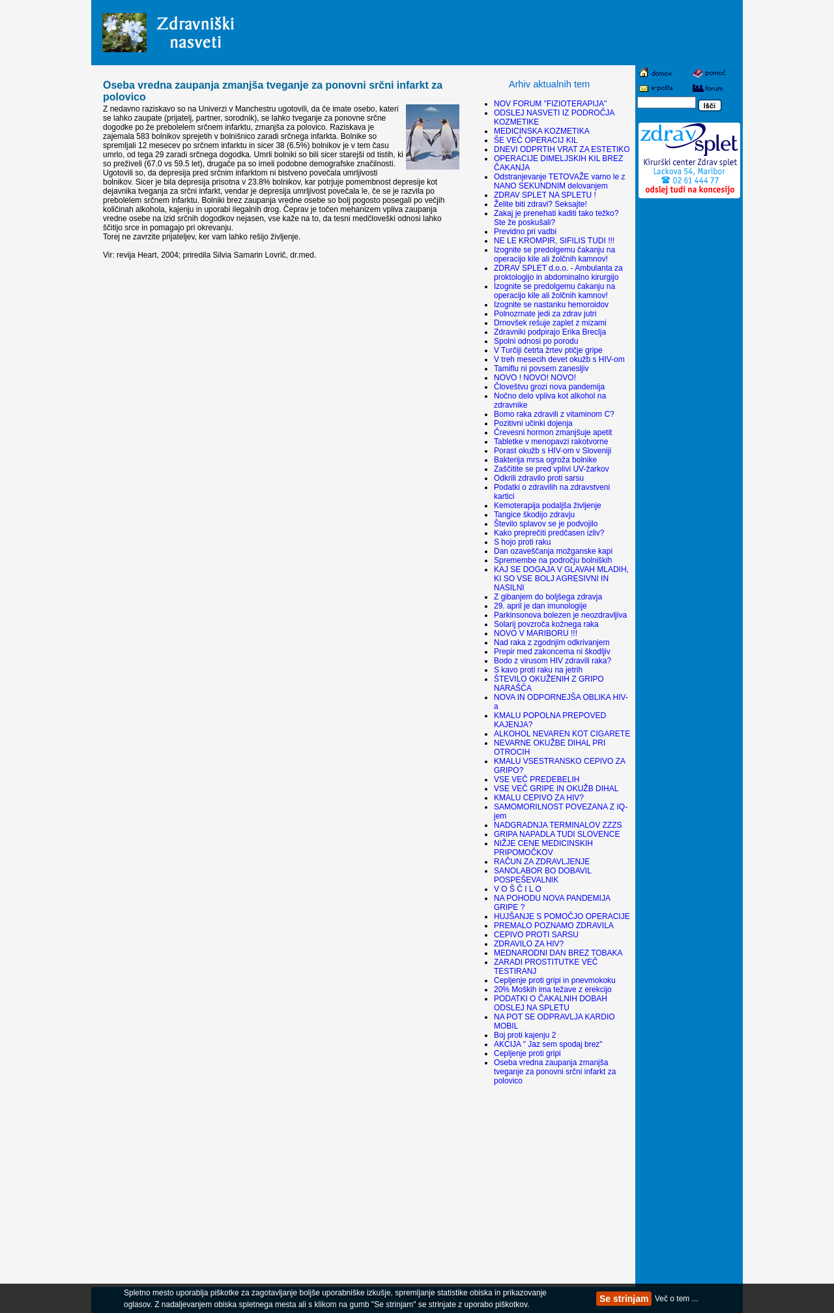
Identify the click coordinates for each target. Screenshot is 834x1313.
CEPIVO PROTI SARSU (536, 934)
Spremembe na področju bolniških (553, 560)
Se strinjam (623, 1298)
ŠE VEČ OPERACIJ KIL (536, 140)
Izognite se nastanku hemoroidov (551, 304)
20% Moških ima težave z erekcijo (553, 989)
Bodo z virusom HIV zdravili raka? (552, 660)
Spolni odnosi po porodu (536, 341)
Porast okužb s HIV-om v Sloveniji (552, 450)
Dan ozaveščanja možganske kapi (553, 551)
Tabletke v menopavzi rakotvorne (551, 441)
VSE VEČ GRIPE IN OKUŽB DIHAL (556, 788)
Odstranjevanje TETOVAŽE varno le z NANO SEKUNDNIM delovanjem (559, 181)
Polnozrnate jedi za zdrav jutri (545, 313)
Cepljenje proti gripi (527, 1053)
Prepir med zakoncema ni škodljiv (552, 651)
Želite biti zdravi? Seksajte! (540, 204)
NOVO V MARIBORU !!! (535, 633)
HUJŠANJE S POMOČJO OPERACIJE (562, 916)
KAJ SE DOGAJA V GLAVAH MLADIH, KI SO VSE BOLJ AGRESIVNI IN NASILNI (561, 578)
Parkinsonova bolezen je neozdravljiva (560, 615)
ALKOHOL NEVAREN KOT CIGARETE (562, 733)
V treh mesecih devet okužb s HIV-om (559, 359)
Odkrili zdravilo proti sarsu (539, 478)
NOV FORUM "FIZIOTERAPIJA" (550, 103)
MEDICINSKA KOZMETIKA (542, 131)
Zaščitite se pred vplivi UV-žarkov (551, 469)
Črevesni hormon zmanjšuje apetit (553, 432)
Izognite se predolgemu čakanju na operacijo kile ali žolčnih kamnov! (554, 254)
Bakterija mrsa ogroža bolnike (545, 459)
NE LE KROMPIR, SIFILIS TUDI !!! (554, 240)
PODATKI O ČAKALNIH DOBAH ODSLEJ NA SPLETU (550, 1003)
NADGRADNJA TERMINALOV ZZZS (558, 825)
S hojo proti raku (522, 542)
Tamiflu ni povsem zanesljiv (541, 368)
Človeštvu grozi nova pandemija (549, 386)
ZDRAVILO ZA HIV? (529, 943)
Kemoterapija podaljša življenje (547, 505)
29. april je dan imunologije (540, 606)
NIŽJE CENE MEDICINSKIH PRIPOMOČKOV (543, 848)
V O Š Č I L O (517, 889)
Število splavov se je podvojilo (545, 523)
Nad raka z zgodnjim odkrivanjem (551, 642)
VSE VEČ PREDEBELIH (536, 779)
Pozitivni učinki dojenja (533, 423)
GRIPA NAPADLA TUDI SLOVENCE (557, 834)
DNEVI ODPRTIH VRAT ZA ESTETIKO (562, 149)
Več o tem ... (676, 1298)
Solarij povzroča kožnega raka (546, 624)
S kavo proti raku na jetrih (538, 669)
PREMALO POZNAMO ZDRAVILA (554, 925)
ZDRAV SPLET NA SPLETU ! (545, 195)
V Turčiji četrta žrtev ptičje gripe (548, 350)
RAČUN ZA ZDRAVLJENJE (542, 861)
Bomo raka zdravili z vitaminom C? (554, 414)
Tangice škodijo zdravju (534, 514)
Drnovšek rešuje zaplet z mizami (550, 322)
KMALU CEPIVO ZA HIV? (539, 797)
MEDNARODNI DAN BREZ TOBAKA (558, 953)
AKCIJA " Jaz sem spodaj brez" (548, 1044)
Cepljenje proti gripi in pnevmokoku (555, 980)
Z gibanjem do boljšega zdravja (548, 596)
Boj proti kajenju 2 (525, 1035)
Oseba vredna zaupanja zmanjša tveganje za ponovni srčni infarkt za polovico (555, 1071)
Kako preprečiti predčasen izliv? (549, 532)
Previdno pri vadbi (525, 231)
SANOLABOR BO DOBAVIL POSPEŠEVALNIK (542, 875)
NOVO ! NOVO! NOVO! (535, 377)
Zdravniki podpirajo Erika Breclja (550, 332)
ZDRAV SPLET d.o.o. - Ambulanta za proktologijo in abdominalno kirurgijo (558, 273)
